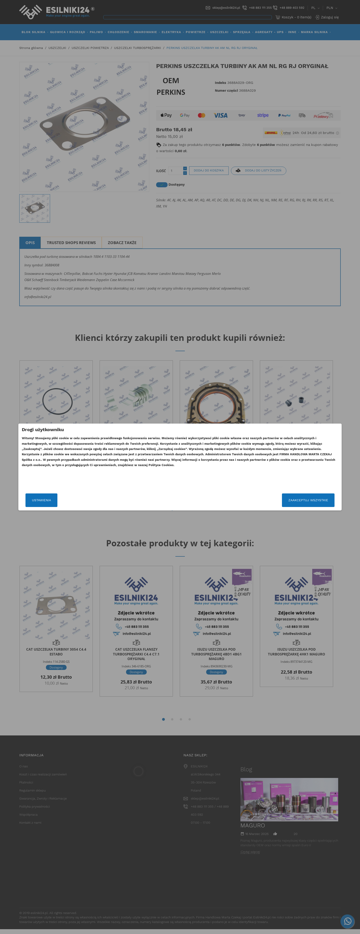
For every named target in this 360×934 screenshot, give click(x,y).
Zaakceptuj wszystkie (258, 500)
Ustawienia (91, 500)
